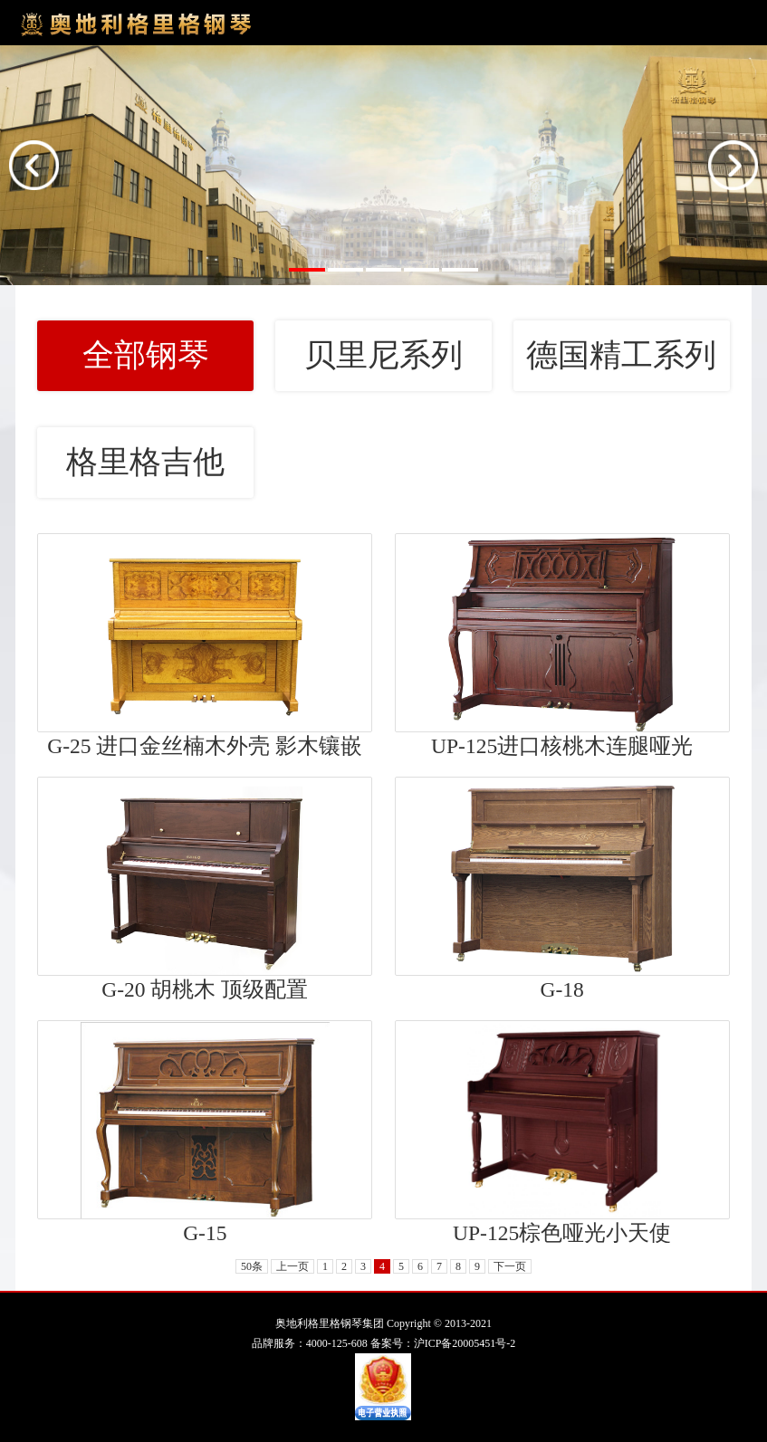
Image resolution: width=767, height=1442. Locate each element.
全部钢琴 (145, 355)
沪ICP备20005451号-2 (465, 1343)
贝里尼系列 (383, 355)
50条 (252, 1266)
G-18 (561, 989)
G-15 (204, 1233)
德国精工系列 (621, 355)
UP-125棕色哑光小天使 (562, 1233)
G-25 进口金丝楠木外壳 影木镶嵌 (204, 746)
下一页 (510, 1266)
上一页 (292, 1266)
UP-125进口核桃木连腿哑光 (562, 746)
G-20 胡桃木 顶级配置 (204, 989)
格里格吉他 (145, 462)
